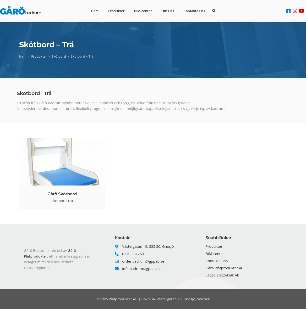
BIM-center (143, 11)
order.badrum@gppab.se (143, 261)
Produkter (116, 11)
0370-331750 (133, 253)
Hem (94, 11)
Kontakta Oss (194, 11)
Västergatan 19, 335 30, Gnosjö (148, 246)
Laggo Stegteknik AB (222, 275)
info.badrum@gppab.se (141, 268)
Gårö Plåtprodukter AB (224, 267)
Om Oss (167, 11)
